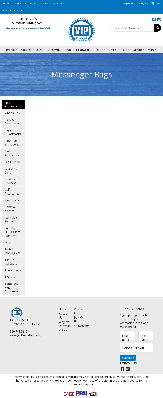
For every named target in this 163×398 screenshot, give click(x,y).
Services (17, 3)
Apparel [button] (26, 50)
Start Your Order (13, 10)
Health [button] (98, 50)
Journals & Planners (11, 219)
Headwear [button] (82, 50)
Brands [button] (10, 50)
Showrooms (80, 326)
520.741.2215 (27, 19)
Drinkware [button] (54, 50)
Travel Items (13, 270)
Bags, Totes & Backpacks (13, 132)
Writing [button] (137, 50)
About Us (63, 315)
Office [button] (112, 50)
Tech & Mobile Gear (12, 251)
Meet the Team (39, 3)
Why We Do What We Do (64, 325)
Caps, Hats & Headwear (13, 142)
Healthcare (12, 200)
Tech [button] (124, 50)
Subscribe (128, 357)
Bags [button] (39, 50)
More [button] (151, 50)
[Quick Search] (132, 28)
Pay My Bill (79, 319)
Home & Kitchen (10, 209)
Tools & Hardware (11, 262)
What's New (12, 113)
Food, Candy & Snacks (13, 181)
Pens (8, 242)
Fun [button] (68, 50)
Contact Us (56, 3)
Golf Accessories (12, 191)
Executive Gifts (11, 170)
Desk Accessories (12, 153)
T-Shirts (10, 277)
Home (6, 3)
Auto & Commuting (13, 121)
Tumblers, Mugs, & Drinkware (11, 287)
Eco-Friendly (13, 162)
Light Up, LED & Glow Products (12, 232)
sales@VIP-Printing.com (27, 23)
